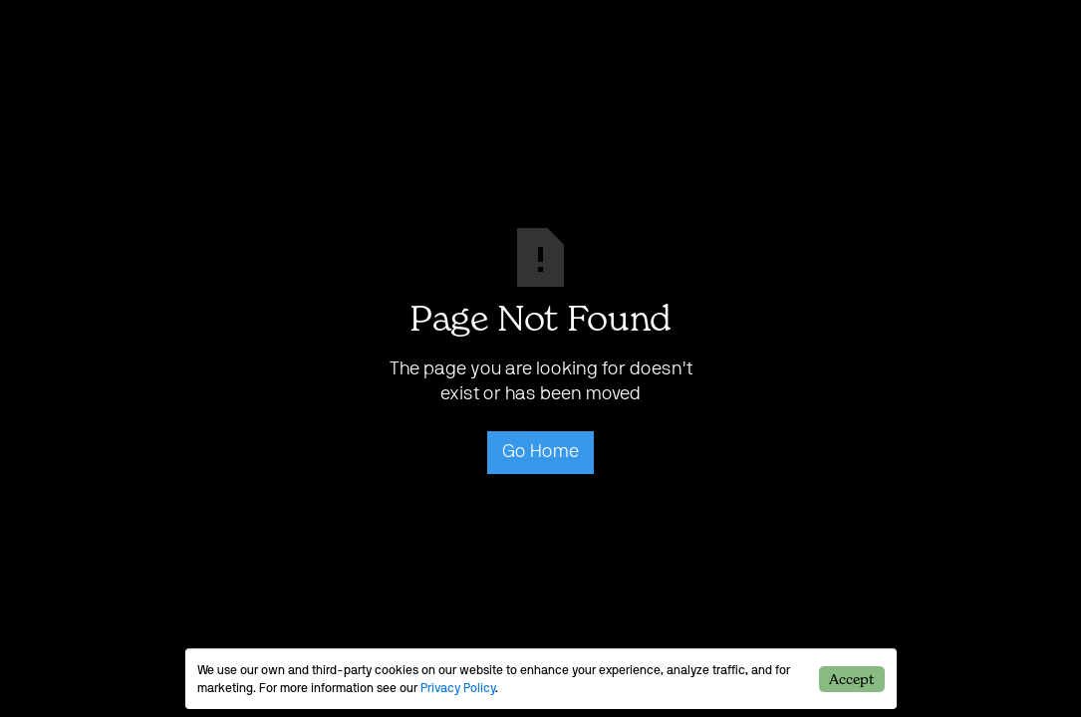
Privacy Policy (457, 688)
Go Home (540, 452)
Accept (851, 678)
